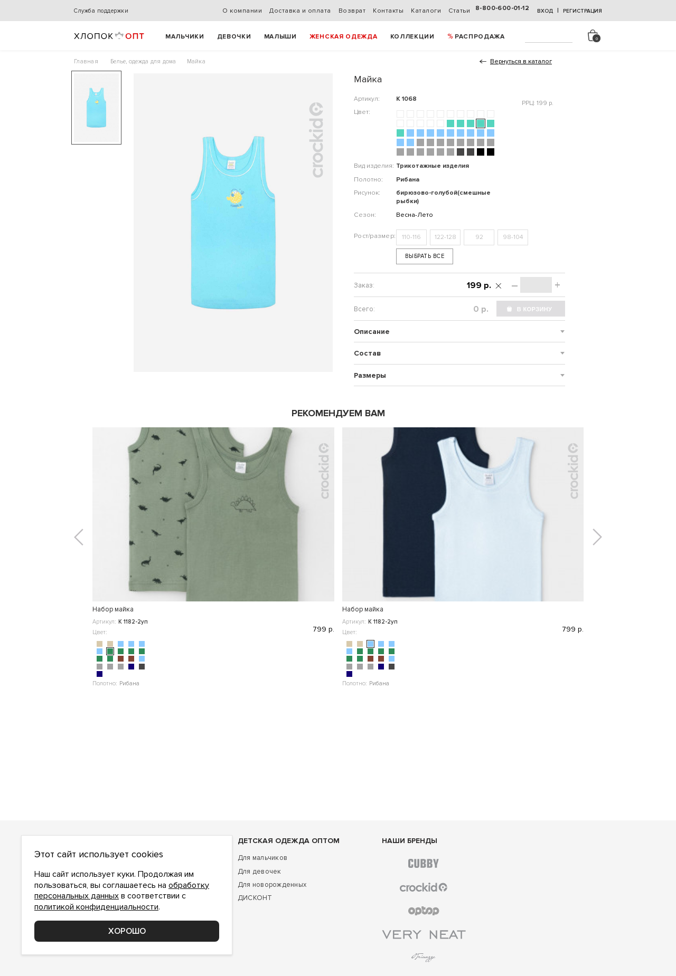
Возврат (352, 11)
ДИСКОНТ (255, 898)
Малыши (280, 37)
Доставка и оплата (300, 11)
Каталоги (426, 11)
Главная (86, 61)
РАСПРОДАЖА (480, 37)
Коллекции (412, 37)
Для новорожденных (272, 885)
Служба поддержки (101, 10)
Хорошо (127, 931)
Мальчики (184, 37)
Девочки (234, 37)
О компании (242, 11)
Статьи (459, 11)
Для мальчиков (262, 858)
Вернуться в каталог (521, 61)
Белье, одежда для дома (143, 61)
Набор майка (113, 609)
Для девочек (259, 871)
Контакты (388, 11)
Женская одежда (343, 37)
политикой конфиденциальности (96, 907)
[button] (78, 537)
